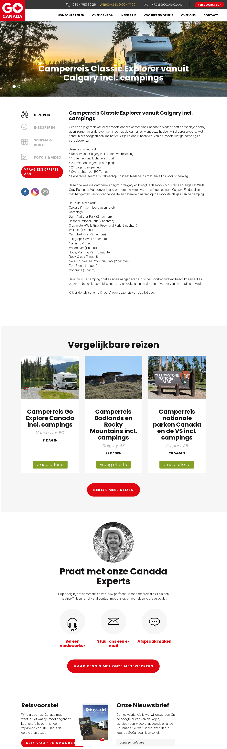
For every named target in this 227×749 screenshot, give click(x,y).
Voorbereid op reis (158, 15)
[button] (14, 86)
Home (62, 15)
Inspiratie (128, 15)
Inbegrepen (44, 127)
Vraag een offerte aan (41, 171)
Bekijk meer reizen (113, 489)
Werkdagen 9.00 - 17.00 (117, 4)
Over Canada (102, 15)
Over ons (188, 15)
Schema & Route (43, 142)
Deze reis (42, 114)
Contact (210, 15)
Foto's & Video (47, 157)
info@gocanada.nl (166, 4)
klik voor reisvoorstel (53, 743)
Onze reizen (75, 15)
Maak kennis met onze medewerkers (113, 666)
